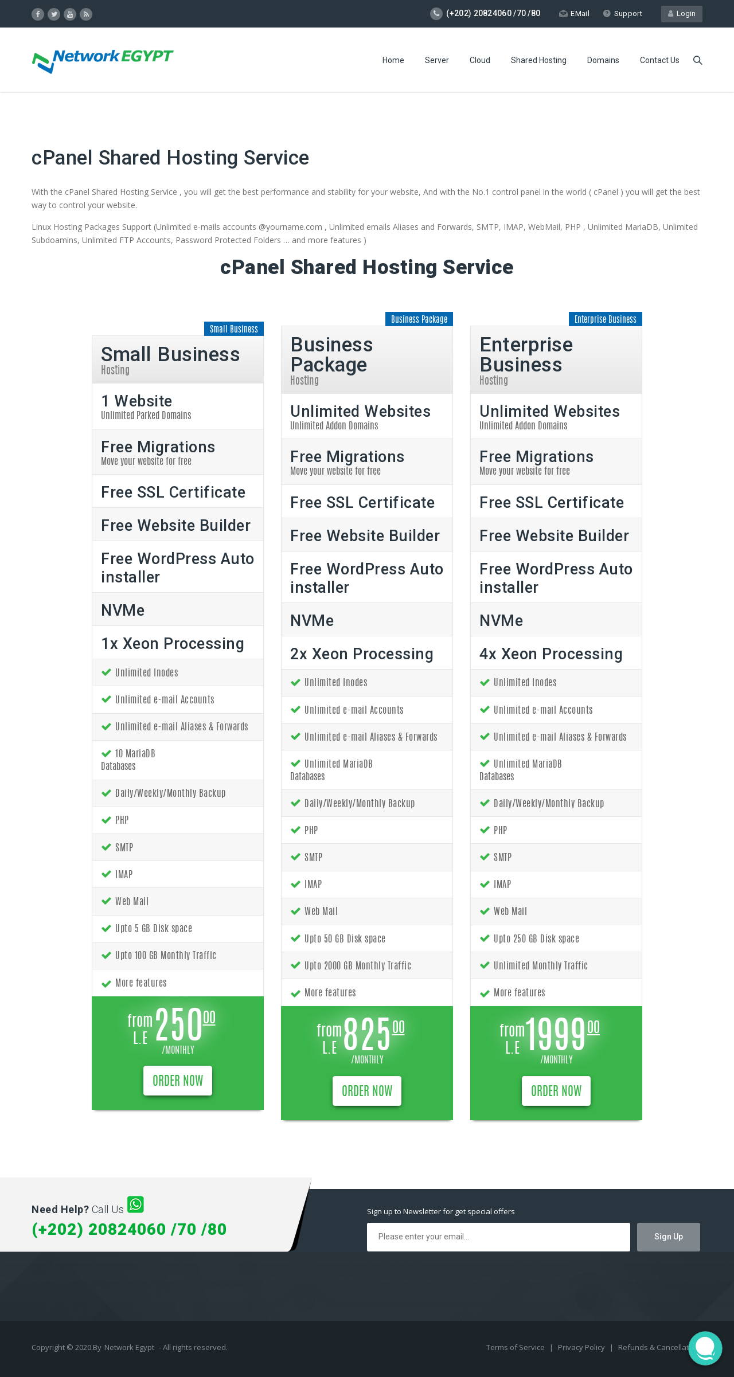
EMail (574, 13)
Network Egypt (129, 1347)
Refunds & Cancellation (659, 1347)
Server (437, 60)
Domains (603, 60)
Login (682, 13)
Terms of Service (516, 1347)
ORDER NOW (178, 1082)
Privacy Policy (582, 1347)
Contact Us (660, 60)
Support (622, 13)
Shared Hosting (539, 60)
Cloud (480, 60)
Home (393, 60)
